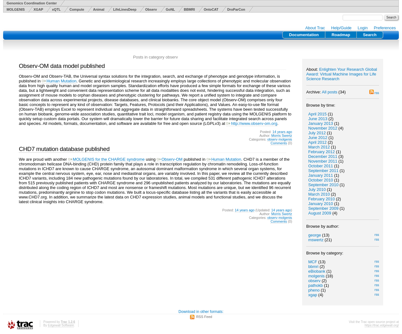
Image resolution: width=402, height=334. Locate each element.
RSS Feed (204, 317)
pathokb (315, 285)
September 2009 (323, 208)
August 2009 (319, 213)
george (314, 235)
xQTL (56, 9)
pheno (314, 290)
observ (314, 280)
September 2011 (323, 170)
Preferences (385, 27)
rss (374, 93)
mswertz (315, 239)
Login (363, 27)
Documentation (304, 34)
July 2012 (317, 133)
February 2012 (321, 151)
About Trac (315, 27)
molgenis (316, 276)
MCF (312, 261)
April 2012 (317, 142)
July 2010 (317, 189)
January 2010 (320, 203)
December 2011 (323, 156)
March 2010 (319, 194)
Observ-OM (169, 159)
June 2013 (318, 118)
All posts (329, 92)
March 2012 (319, 147)
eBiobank (316, 271)
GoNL (170, 9)
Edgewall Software (61, 325)
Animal (98, 9)
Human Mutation (59, 81)
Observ (151, 9)
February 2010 (321, 199)
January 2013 (320, 123)
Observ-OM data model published (62, 66)
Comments (278, 143)
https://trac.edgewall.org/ (382, 325)
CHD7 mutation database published (64, 149)
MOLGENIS (16, 9)
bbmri (313, 266)
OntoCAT (211, 9)
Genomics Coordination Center (32, 3)
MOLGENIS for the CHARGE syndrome (106, 159)
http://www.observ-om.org (251, 123)
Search (370, 34)
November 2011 (323, 161)
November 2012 (323, 128)
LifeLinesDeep (124, 9)
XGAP (38, 9)
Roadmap (341, 34)
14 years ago (282, 132)
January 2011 (320, 175)
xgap (312, 294)
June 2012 (318, 137)
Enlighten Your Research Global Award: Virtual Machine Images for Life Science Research (341, 74)
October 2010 (320, 180)
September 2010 (323, 184)
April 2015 (317, 114)
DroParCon (236, 9)
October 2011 (320, 166)
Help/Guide (341, 27)
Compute (76, 9)
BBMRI (189, 9)
